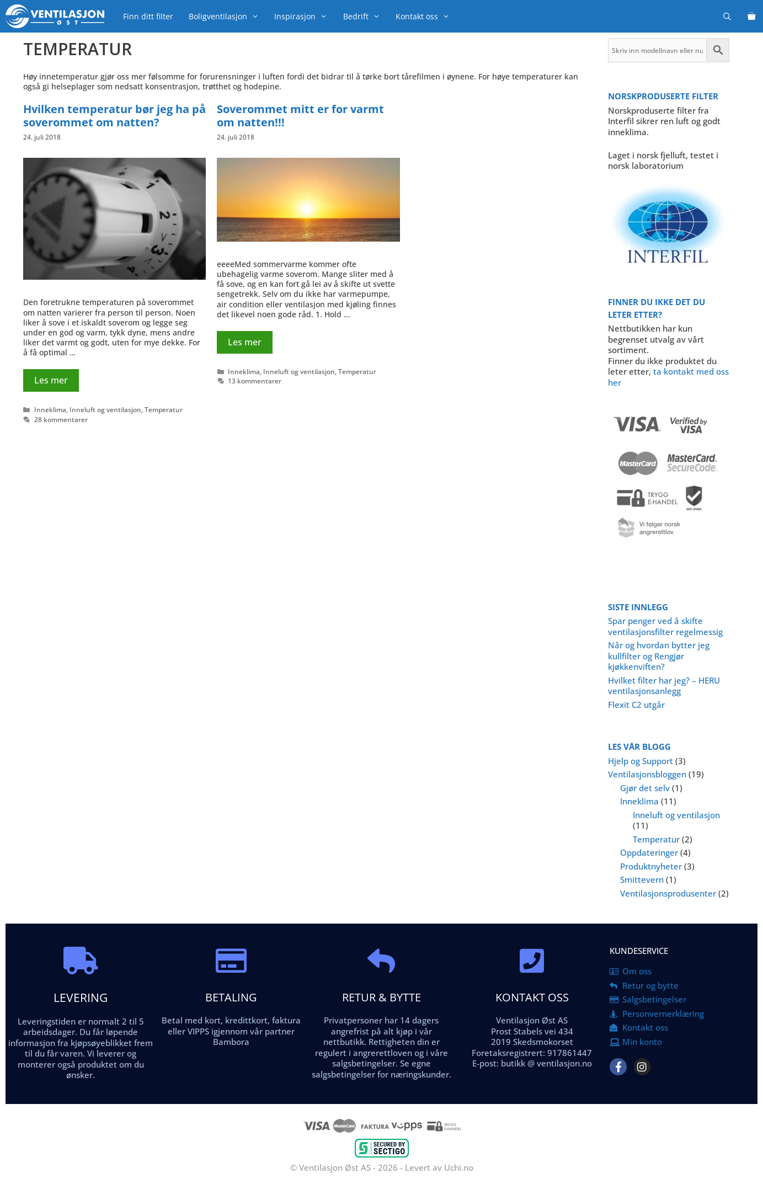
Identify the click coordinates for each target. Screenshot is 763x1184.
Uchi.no (458, 1167)
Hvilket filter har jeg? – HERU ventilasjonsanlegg (664, 686)
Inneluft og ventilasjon (105, 409)
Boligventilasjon (227, 16)
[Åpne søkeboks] (727, 16)
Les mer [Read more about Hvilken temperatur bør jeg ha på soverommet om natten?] (51, 380)
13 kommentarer (254, 380)
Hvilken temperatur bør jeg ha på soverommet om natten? (114, 116)
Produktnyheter (651, 866)
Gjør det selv (645, 787)
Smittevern (642, 879)
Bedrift (365, 16)
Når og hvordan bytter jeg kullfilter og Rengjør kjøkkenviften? (658, 655)
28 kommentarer (61, 419)
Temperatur (164, 409)
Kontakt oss (426, 16)
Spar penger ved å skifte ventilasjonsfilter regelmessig (665, 626)
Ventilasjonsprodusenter (668, 893)
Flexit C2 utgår (636, 704)
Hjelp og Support (640, 760)
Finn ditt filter (148, 16)
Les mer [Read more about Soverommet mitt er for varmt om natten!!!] (245, 342)
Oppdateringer (649, 852)
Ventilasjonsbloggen (647, 774)
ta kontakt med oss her (668, 377)
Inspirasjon (304, 16)
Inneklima (50, 409)
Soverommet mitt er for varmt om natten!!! (300, 116)
